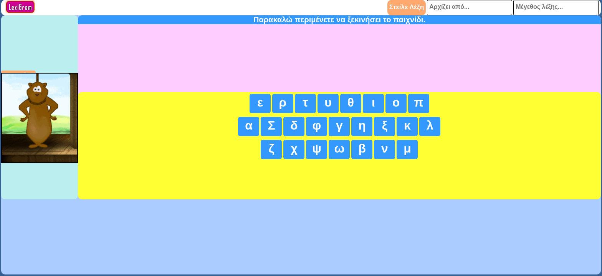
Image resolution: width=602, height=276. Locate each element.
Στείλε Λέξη (406, 7)
